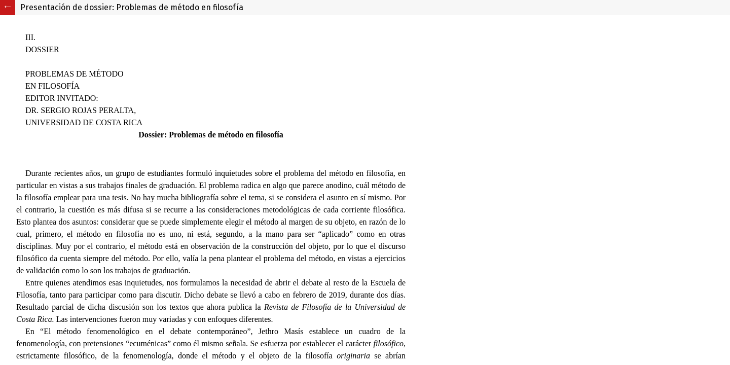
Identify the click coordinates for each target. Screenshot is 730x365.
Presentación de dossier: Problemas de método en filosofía (131, 7)
